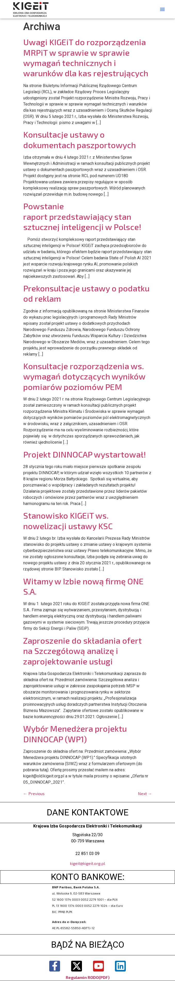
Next (145, 793)
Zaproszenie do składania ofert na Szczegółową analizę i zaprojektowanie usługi (82, 650)
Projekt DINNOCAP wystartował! (84, 454)
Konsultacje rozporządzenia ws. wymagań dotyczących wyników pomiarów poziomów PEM (84, 376)
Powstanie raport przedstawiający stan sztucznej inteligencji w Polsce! (82, 216)
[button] (162, 9)
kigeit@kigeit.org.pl (87, 863)
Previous (34, 793)
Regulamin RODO (82, 977)
